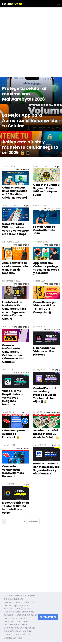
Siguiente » (33, 521)
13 (24, 521)
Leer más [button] (17, 637)
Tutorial (25, 412)
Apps (57, 166)
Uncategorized (52, 208)
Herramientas (22, 169)
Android (56, 369)
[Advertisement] (31, 43)
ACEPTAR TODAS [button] (48, 617)
